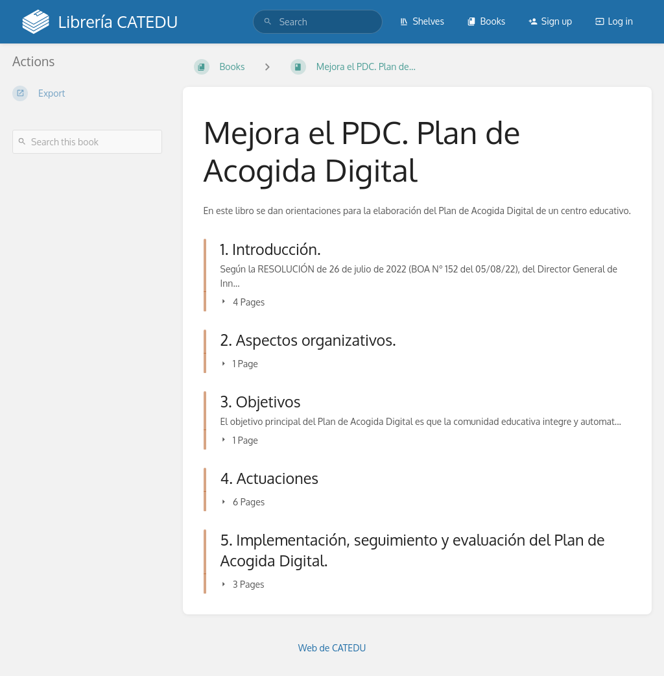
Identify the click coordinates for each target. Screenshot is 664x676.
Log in (614, 21)
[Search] (267, 21)
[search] (318, 22)
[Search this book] (87, 142)
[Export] (87, 93)
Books (486, 21)
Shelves (421, 21)
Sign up (550, 21)
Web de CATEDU (332, 647)
